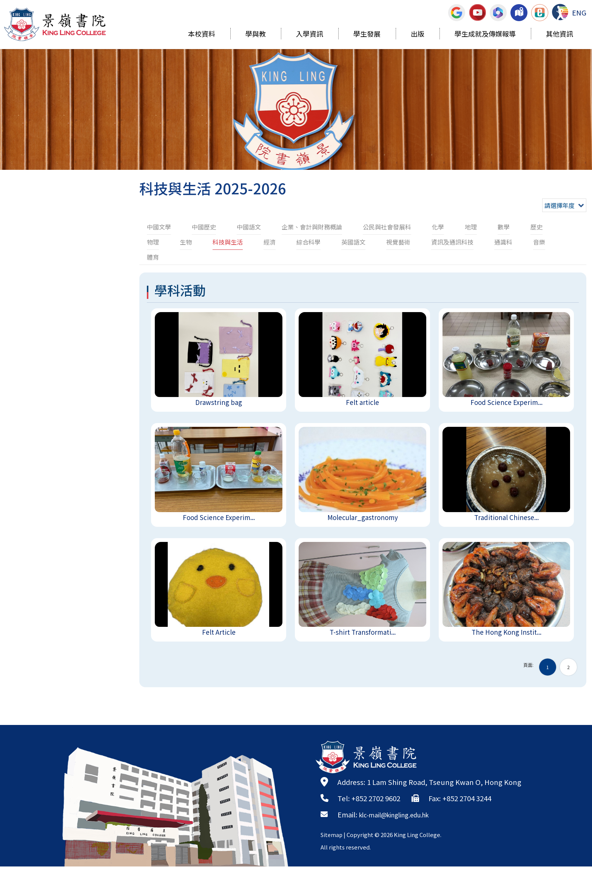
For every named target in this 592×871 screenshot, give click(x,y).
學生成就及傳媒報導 (485, 34)
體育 (153, 257)
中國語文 (249, 226)
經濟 (270, 241)
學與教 (255, 34)
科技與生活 (228, 241)
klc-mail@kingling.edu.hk (401, 819)
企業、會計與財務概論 (312, 226)
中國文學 (159, 226)
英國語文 (353, 241)
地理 (471, 226)
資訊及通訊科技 (452, 241)
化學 (438, 226)
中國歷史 (204, 226)
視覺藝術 (398, 241)
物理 (153, 241)
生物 (186, 241)
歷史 (536, 226)
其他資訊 (559, 34)
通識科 (503, 241)
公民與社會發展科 (387, 226)
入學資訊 (309, 34)
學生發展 (367, 34)
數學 (504, 226)
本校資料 (201, 34)
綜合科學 (308, 241)
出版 (417, 34)
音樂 (539, 241)
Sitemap (332, 839)
